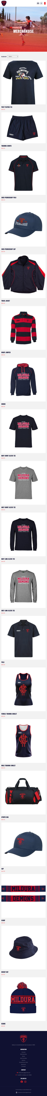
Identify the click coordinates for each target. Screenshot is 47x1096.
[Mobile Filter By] (12, 56)
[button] (45, 3)
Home (20, 35)
